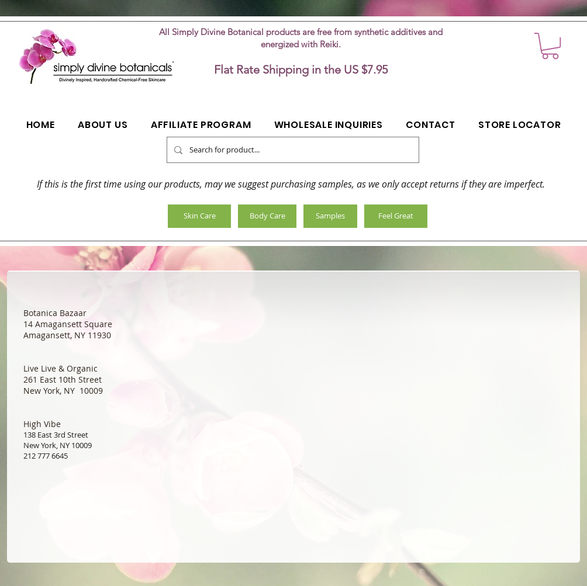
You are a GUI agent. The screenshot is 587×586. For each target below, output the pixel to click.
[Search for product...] (291, 149)
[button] (550, 46)
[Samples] (330, 216)
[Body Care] (267, 216)
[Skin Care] (199, 216)
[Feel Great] (395, 216)
